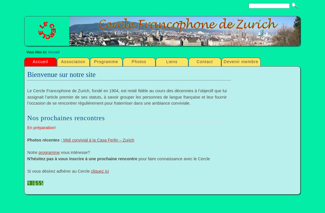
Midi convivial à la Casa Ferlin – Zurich (98, 140)
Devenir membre (241, 61)
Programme (106, 61)
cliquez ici (100, 171)
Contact (205, 61)
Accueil (53, 52)
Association (73, 61)
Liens (171, 61)
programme (49, 152)
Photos (139, 61)
